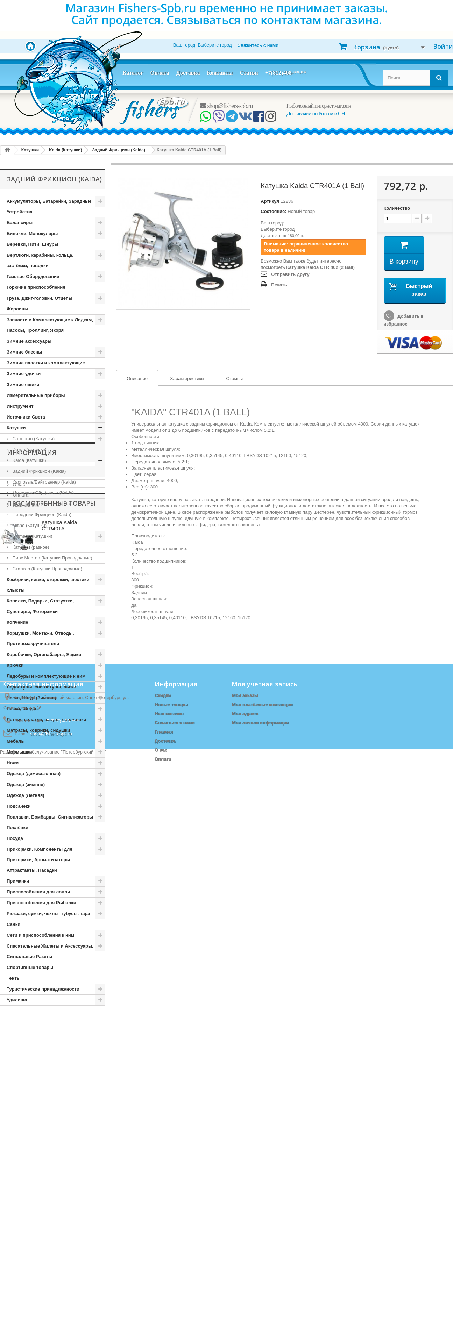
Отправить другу (290, 274)
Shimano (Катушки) (31, 536)
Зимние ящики (23, 384)
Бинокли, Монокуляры (32, 233)
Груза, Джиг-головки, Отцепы (39, 298)
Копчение (17, 622)
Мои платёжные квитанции (262, 1223)
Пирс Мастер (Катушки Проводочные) (51, 558)
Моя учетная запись (264, 1202)
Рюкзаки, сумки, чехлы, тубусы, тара (48, 913)
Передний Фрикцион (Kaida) (41, 514)
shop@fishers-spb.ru (226, 105)
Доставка (188, 73)
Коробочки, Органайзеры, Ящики (44, 654)
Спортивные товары (30, 967)
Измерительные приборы (36, 395)
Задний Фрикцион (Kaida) (38, 471)
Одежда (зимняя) (26, 784)
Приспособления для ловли (38, 891)
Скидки (163, 1213)
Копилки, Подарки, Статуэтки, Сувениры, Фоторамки (40, 606)
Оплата (159, 73)
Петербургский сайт (83, 1324)
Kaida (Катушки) (28, 460)
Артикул (270, 201)
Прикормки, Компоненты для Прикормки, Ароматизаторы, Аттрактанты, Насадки (39, 860)
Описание (132, 379)
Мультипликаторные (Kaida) (41, 503)
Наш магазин (26, 1076)
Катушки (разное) (30, 547)
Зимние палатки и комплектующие (46, 362)
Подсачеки (19, 806)
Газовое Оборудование (33, 276)
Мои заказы (245, 1213)
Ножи (13, 762)
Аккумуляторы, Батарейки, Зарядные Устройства (49, 206)
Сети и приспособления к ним (40, 935)
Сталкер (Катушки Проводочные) (46, 568)
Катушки (16, 427)
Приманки (18, 881)
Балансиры (20, 222)
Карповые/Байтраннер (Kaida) (43, 482)
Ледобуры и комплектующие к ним (46, 676)
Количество (397, 208)
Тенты (14, 978)
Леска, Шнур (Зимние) (31, 697)
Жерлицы (17, 309)
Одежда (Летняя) (25, 795)
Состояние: (273, 211)
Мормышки (19, 752)
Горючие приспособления (36, 287)
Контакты (220, 73)
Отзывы (234, 378)
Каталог (132, 73)
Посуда (15, 838)
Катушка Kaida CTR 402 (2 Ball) (320, 267)
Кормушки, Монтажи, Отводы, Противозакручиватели (40, 638)
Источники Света (26, 417)
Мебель (15, 741)
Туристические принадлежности (43, 989)
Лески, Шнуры (23, 708)
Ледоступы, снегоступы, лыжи (41, 687)
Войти (443, 46)
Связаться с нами (175, 1241)
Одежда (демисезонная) (34, 773)
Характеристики (187, 378)
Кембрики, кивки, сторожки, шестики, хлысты (49, 585)
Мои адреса (245, 1232)
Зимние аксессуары (29, 341)
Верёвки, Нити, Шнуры (32, 244)
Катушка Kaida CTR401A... (59, 1125)
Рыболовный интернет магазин (318, 106)
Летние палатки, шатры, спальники (46, 719)
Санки (13, 924)
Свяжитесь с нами (258, 45)
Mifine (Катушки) (29, 525)
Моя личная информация (260, 1241)
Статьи (249, 73)
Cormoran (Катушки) (33, 438)
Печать (279, 284)
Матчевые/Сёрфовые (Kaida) (42, 492)
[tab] (137, 378)
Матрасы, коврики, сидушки (38, 730)
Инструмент (20, 406)
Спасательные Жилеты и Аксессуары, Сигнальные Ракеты (50, 951)
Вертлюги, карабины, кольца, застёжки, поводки (40, 260)
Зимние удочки (24, 373)
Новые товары (171, 1223)
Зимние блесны (24, 352)
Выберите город (278, 229)
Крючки (15, 665)
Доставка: (271, 235)
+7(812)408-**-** (285, 73)
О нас (18, 1055)
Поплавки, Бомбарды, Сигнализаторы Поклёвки (50, 822)
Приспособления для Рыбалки (41, 902)
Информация (31, 1026)
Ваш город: (202, 45)
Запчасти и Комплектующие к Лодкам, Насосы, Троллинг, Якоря (50, 325)
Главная (164, 1250)
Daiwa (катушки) (29, 449)
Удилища (17, 999)
